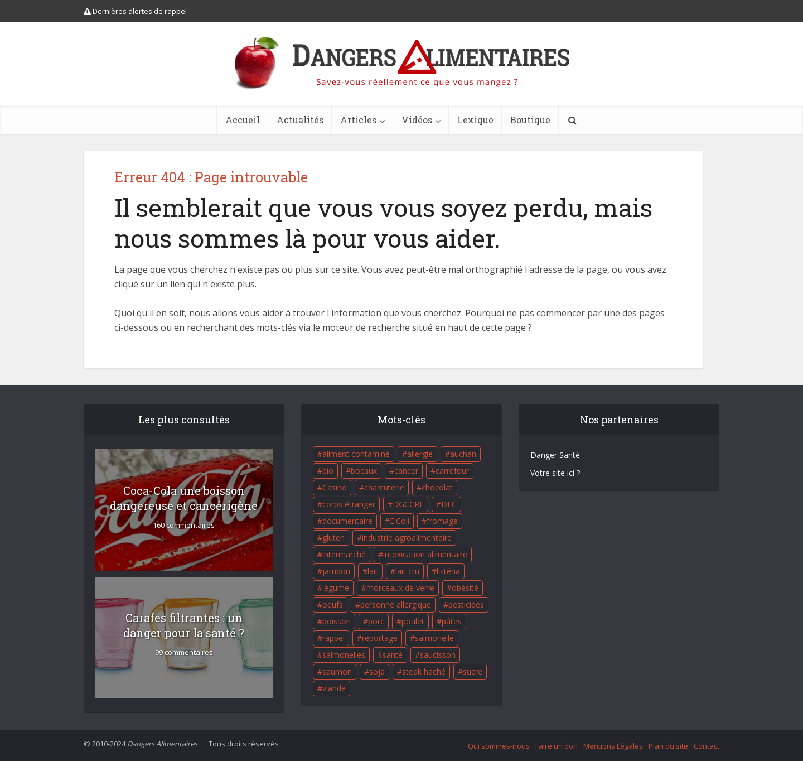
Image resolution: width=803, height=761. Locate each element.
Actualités (300, 120)
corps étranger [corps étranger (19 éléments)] (348, 504)
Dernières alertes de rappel (135, 11)
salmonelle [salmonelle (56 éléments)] (434, 638)
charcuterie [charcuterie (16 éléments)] (384, 487)
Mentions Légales (613, 746)
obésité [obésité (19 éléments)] (465, 587)
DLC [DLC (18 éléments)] (449, 504)
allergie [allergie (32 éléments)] (420, 454)
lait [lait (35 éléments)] (372, 571)
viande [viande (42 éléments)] (334, 688)
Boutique (530, 120)
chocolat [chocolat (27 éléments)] (437, 487)
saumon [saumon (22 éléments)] (337, 671)
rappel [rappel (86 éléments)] (333, 638)
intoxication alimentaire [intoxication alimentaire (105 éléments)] (425, 554)
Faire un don (556, 746)
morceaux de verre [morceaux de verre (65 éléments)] (400, 587)
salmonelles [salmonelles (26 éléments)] (343, 654)
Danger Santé (555, 455)
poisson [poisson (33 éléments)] (336, 621)
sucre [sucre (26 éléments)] (472, 671)
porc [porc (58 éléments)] (376, 621)
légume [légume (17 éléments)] (335, 587)
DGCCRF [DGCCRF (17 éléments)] (408, 504)
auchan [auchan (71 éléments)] (463, 454)
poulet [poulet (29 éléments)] (413, 621)
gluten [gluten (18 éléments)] (333, 537)
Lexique (475, 120)
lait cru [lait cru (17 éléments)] (407, 571)
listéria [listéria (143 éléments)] (448, 571)
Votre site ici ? (555, 473)
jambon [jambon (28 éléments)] (336, 571)
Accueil (242, 120)
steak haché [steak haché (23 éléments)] (424, 671)
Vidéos (417, 120)
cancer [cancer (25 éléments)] (406, 470)
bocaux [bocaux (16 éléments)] (364, 470)
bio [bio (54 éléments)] (327, 470)
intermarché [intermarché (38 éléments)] (344, 554)
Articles (358, 120)
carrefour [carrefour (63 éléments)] (452, 470)
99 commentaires (184, 652)
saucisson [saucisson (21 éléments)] (438, 654)
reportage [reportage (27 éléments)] (380, 638)
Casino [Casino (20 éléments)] (334, 487)
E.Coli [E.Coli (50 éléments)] (399, 521)
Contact (706, 746)
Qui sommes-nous (499, 746)
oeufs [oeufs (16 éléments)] (332, 604)
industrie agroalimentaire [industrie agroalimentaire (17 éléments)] (407, 537)
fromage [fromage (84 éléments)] (442, 521)
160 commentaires (184, 525)
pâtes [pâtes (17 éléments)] (452, 621)
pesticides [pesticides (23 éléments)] (466, 604)
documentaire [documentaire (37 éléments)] (347, 521)
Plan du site (668, 746)
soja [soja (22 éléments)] (377, 671)
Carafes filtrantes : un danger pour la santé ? (183, 625)
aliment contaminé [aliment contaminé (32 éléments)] (356, 454)
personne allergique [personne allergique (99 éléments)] (395, 604)
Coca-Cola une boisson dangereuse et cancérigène (184, 498)
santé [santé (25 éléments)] (393, 654)
